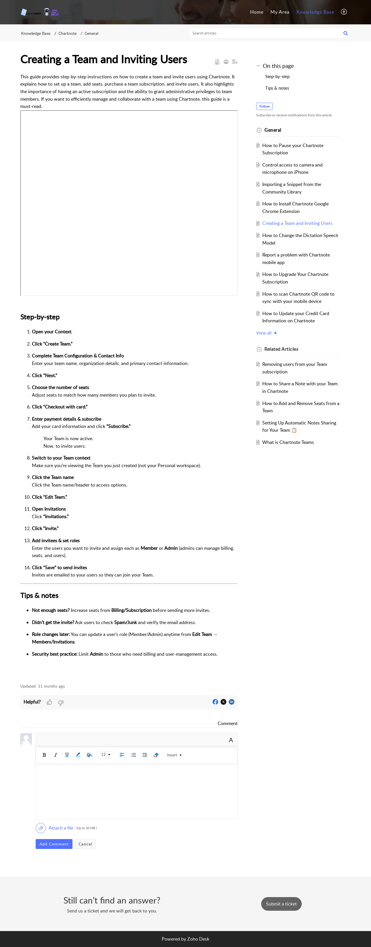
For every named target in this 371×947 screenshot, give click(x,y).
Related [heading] (281, 349)
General (91, 33)
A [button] (231, 740)
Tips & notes (277, 88)
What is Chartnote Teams (288, 442)
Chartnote (68, 33)
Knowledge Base (315, 12)
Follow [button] (264, 106)
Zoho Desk (198, 939)
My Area (280, 12)
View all (266, 333)
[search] (270, 33)
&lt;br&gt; (129, 203)
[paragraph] (129, 375)
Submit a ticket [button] (281, 904)
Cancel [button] (85, 844)
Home (256, 12)
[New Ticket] (281, 904)
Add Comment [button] (54, 844)
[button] (344, 12)
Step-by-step (277, 76)
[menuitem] (256, 12)
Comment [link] (228, 723)
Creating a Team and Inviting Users (297, 223)
